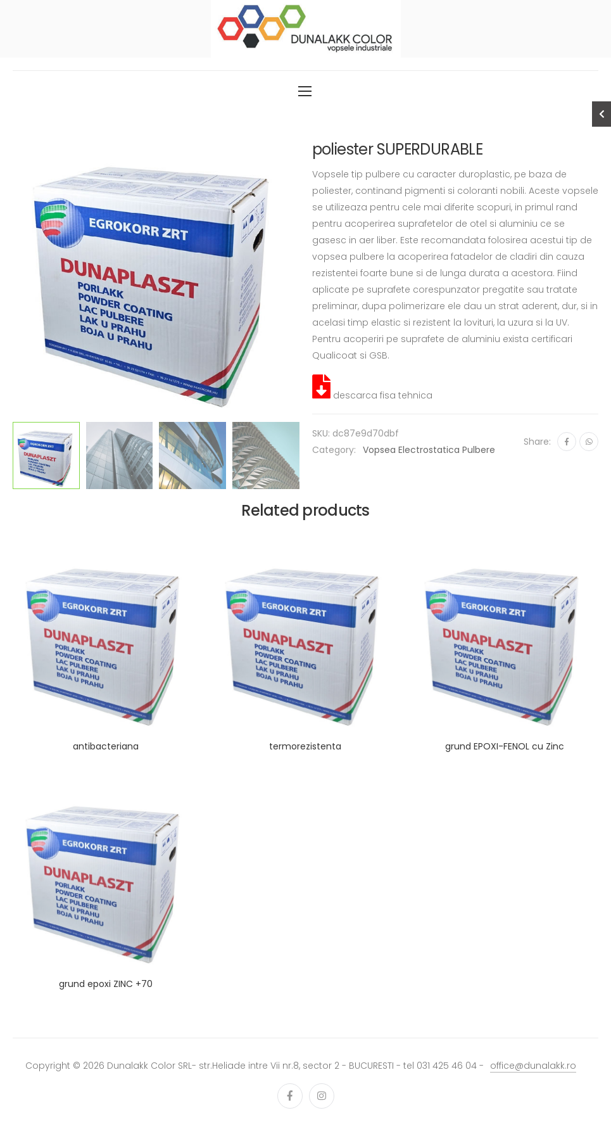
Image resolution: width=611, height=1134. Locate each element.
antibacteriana (106, 746)
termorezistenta (305, 746)
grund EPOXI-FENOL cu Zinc (504, 746)
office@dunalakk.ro (533, 1065)
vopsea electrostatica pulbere (429, 449)
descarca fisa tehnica (372, 395)
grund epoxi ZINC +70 (106, 984)
